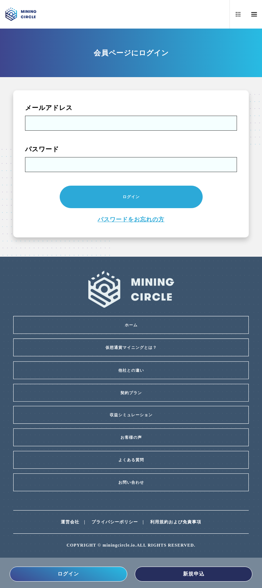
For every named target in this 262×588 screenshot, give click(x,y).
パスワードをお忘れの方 (131, 219)
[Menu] (254, 14)
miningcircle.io (119, 545)
